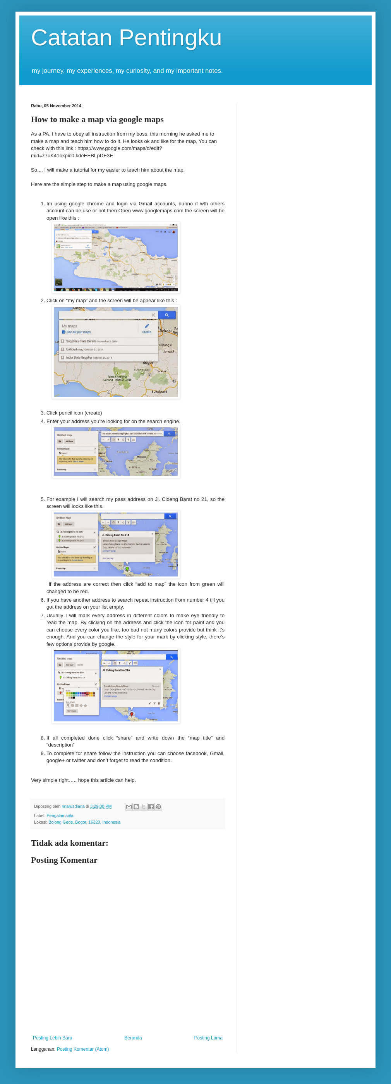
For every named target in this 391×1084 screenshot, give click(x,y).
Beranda (133, 1038)
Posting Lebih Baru (52, 1038)
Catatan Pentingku (126, 37)
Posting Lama (208, 1038)
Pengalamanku (60, 815)
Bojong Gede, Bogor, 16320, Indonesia (84, 822)
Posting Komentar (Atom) (83, 1049)
